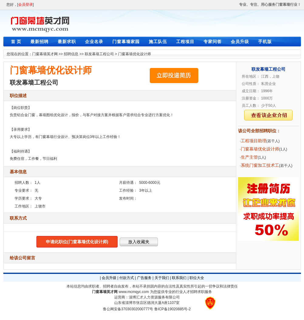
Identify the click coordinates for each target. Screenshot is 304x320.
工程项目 (185, 41)
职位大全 (197, 278)
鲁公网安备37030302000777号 (128, 309)
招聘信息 (71, 54)
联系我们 (179, 278)
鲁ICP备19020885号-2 (172, 309)
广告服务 (144, 278)
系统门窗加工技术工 (260, 165)
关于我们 (162, 278)
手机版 (265, 41)
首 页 (16, 41)
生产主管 (249, 157)
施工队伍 (158, 41)
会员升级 (240, 41)
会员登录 (25, 4)
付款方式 (126, 278)
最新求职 (67, 41)
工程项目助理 (253, 140)
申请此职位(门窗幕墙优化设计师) (77, 241)
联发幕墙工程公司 (99, 54)
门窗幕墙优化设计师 (134, 54)
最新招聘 (39, 41)
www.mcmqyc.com (134, 292)
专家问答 (212, 41)
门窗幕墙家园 (126, 41)
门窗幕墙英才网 (45, 54)
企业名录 (94, 41)
